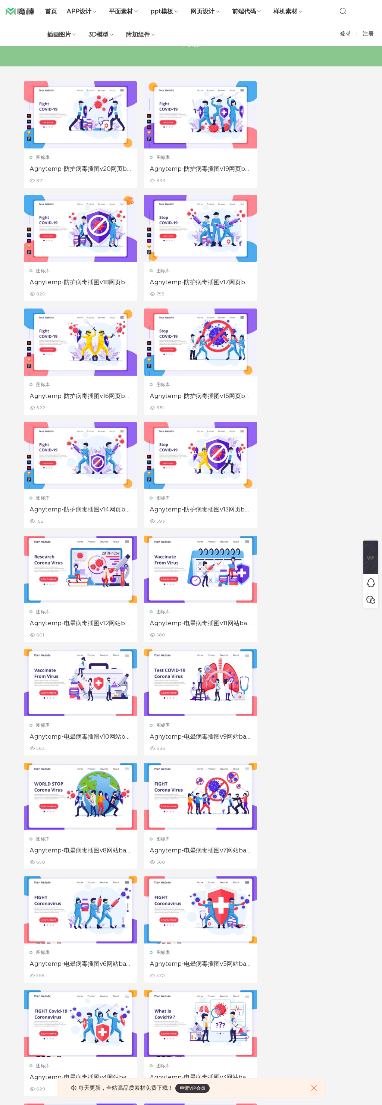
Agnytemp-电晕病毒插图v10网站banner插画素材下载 (189, 510)
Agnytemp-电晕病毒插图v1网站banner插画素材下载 (191, 852)
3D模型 (98, 35)
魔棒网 (24, 11)
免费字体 (140, 1031)
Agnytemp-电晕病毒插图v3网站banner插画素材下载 (303, 738)
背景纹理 (87, 1031)
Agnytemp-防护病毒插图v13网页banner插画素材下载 (191, 397)
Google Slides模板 (98, 951)
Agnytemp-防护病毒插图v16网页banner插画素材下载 (189, 283)
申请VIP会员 (192, 1088)
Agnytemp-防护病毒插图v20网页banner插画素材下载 (76, 169)
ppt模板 (161, 12)
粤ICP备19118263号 (338, 1093)
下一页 (215, 892)
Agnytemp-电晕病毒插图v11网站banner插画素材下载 (77, 510)
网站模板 (33, 983)
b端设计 (32, 967)
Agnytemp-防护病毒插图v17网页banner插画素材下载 (75, 283)
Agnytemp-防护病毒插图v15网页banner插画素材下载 (303, 283)
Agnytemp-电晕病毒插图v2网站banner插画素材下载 (76, 852)
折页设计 (140, 967)
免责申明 (247, 967)
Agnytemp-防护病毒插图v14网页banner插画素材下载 (76, 397)
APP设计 (78, 12)
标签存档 (247, 999)
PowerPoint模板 (95, 983)
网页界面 (33, 951)
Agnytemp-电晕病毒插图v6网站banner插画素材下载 (304, 624)
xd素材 (31, 1063)
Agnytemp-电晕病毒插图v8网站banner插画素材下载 (76, 624)
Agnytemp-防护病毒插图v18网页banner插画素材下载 (303, 169)
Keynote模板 (92, 967)
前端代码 (244, 12)
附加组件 (138, 35)
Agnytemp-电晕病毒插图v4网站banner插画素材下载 (190, 738)
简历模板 (140, 1015)
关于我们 (247, 951)
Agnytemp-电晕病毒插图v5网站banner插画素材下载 (76, 738)
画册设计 (140, 983)
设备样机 (193, 967)
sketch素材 (36, 1047)
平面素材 (121, 12)
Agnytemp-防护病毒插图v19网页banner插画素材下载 (189, 169)
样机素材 (285, 12)
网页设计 (203, 12)
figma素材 (35, 999)
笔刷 (82, 999)
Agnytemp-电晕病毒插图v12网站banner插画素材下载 (303, 397)
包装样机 (193, 951)
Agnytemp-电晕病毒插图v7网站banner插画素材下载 (190, 624)
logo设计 (87, 1047)
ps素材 (31, 1031)
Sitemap (247, 983)
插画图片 (59, 35)
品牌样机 (193, 983)
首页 (51, 12)
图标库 (43, 157)
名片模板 (140, 999)
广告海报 (140, 951)
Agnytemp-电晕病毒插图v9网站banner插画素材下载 (304, 510)
